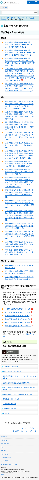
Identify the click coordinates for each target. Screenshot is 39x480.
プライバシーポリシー (6, 457)
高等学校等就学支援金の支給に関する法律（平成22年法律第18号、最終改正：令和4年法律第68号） (19, 44)
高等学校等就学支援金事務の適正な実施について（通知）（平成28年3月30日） (19, 145)
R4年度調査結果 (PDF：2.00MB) (17, 319)
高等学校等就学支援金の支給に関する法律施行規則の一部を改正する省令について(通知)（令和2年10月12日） (19, 163)
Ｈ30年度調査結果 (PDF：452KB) (18, 309)
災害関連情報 (4, 440)
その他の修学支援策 (9, 408)
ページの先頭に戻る (31, 428)
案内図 (2, 474)
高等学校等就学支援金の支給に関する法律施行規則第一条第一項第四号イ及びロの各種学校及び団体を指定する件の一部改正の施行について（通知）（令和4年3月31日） (19, 182)
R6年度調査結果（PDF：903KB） (18, 326)
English (5, 7)
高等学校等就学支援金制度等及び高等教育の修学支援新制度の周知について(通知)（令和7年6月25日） (19, 244)
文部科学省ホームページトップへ (26, 431)
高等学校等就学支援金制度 (12, 371)
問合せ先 (6, 413)
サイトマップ (4, 436)
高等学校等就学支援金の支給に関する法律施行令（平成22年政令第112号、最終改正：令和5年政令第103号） (20, 52)
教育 (8, 18)
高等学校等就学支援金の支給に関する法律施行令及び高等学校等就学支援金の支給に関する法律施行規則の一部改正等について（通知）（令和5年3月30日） (19, 215)
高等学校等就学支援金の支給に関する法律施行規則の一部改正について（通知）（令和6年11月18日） (19, 226)
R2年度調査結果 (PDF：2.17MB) (17, 312)
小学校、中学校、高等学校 (19, 18)
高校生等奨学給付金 (9, 404)
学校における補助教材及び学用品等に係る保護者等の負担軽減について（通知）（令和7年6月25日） (19, 252)
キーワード (3, 450)
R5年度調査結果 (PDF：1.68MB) (17, 322)
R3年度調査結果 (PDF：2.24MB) (17, 316)
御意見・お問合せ (5, 454)
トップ (3, 18)
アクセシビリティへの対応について (9, 464)
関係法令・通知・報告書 (11, 399)
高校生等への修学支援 (10, 367)
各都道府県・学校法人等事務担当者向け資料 (17, 394)
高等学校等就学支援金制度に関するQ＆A (16, 383)
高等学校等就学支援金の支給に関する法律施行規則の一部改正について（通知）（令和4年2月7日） (19, 171)
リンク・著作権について (6, 460)
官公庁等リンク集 (5, 443)
